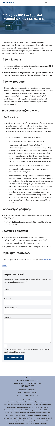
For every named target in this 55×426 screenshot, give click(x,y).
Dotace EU (30, 399)
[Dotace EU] (8, 3)
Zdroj (4, 266)
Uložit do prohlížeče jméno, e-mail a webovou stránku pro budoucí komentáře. (27, 350)
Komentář (9, 317)
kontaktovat (47, 259)
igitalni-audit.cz (43, 415)
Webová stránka (11, 308)
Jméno (7, 289)
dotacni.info (11, 410)
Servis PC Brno (25, 410)
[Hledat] (46, 3)
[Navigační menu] (50, 3)
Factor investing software (16, 423)
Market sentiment (41, 423)
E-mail (7, 298)
